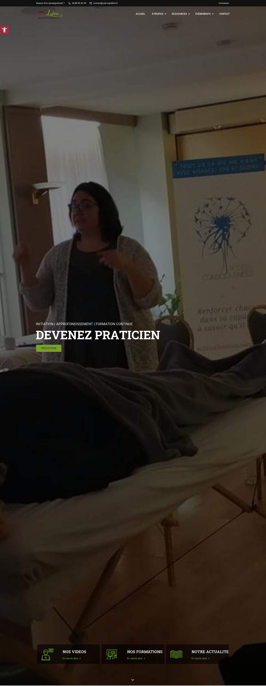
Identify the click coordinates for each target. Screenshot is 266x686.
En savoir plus (72, 658)
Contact (224, 14)
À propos (157, 14)
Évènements (203, 14)
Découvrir (48, 348)
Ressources (179, 14)
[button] (4, 29)
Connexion (224, 3)
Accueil (140, 14)
